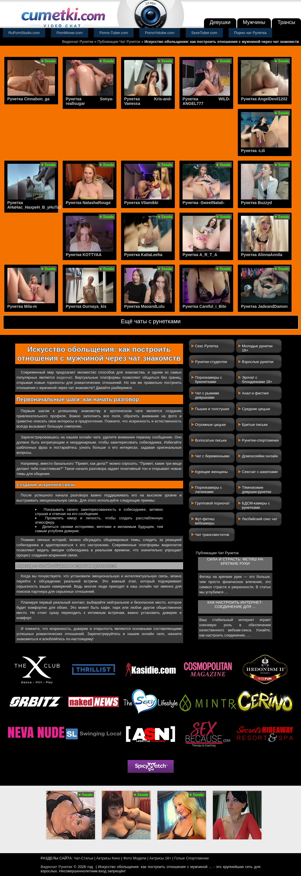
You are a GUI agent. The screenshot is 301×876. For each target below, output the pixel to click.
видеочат (64, 377)
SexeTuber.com (204, 33)
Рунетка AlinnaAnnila (261, 254)
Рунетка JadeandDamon (264, 306)
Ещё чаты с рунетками (151, 321)
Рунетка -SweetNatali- (204, 202)
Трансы (286, 22)
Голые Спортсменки (191, 858)
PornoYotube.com (160, 33)
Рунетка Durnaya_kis (86, 306)
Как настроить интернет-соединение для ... (235, 604)
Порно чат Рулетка (250, 33)
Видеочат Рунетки (77, 41)
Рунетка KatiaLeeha (143, 254)
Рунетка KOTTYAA (84, 254)
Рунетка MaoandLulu (144, 306)
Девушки (220, 22)
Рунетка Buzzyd (256, 202)
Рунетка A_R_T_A (200, 254)
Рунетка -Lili (253, 150)
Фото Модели (134, 858)
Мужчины (254, 22)
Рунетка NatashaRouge (88, 202)
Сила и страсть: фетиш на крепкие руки (235, 561)
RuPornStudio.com (24, 33)
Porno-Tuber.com (114, 33)
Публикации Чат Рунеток (119, 41)
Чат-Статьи (83, 858)
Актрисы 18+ (160, 858)
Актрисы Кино (108, 858)
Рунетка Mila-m (22, 306)
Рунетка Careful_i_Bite (204, 306)
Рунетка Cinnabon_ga (28, 99)
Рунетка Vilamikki (141, 202)
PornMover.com (70, 33)
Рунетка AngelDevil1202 (264, 99)
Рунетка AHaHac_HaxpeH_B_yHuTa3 (34, 204)
